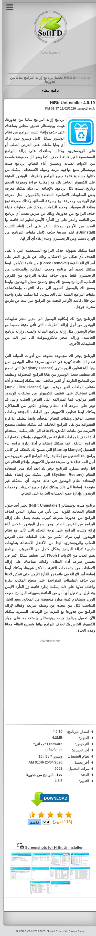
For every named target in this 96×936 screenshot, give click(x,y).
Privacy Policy (74, 931)
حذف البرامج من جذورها (41, 775)
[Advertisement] (48, 61)
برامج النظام (48, 90)
